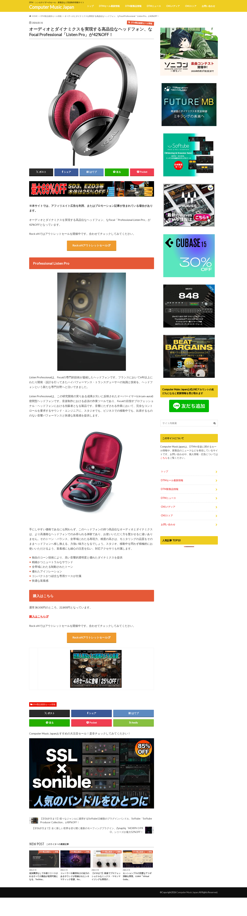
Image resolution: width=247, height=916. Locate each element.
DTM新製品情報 (133, 6)
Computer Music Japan (51, 7)
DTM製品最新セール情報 (44, 704)
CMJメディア (173, 6)
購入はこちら (37, 616)
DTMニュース (154, 6)
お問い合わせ (208, 6)
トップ (90, 6)
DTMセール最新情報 (109, 6)
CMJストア (190, 6)
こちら (163, 457)
